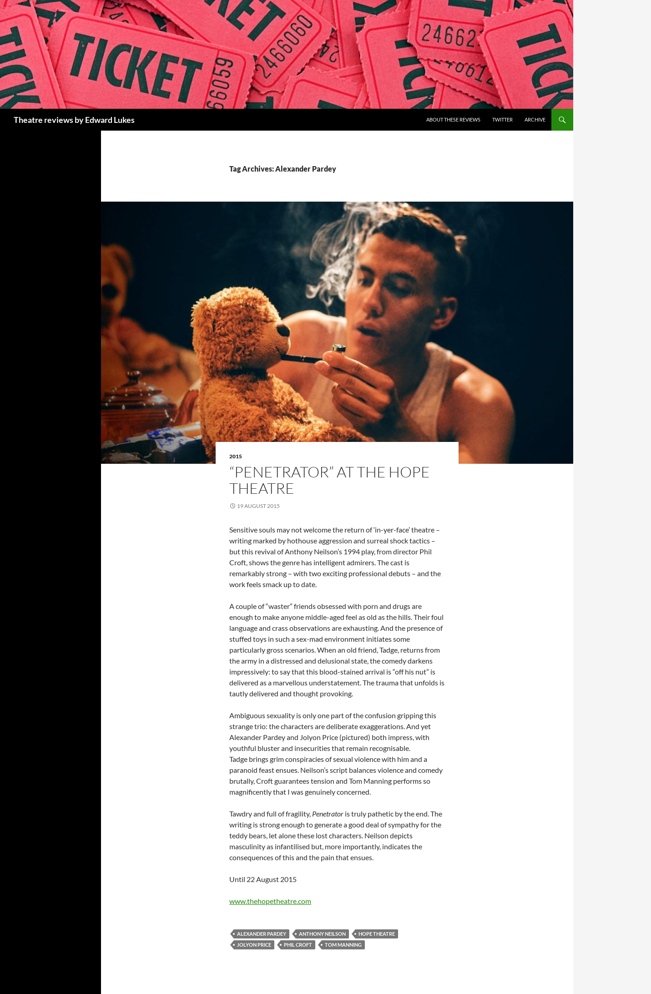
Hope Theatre (376, 934)
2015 (235, 456)
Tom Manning (343, 945)
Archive (535, 119)
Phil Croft (298, 945)
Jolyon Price (254, 945)
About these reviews (453, 119)
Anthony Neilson (322, 934)
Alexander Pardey (261, 934)
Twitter (502, 119)
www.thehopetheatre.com (270, 901)
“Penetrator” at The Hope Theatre (329, 479)
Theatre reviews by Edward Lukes (74, 120)
